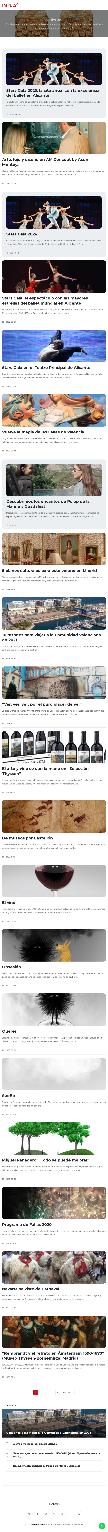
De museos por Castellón (27, 839)
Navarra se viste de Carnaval (31, 1290)
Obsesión (11, 968)
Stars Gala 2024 (22, 234)
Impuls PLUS (38, 1524)
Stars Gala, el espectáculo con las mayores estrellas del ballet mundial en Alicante (45, 301)
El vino (9, 904)
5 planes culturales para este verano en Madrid (50, 571)
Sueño (8, 1097)
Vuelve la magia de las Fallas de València (43, 432)
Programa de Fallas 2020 (27, 1226)
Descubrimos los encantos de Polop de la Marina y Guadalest (48, 505)
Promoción (54, 1504)
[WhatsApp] (102, 1526)
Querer (9, 1033)
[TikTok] (71, 1514)
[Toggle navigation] (102, 5)
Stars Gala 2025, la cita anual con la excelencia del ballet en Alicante (53, 93)
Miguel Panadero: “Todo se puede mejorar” (46, 1161)
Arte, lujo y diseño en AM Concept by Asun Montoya (46, 162)
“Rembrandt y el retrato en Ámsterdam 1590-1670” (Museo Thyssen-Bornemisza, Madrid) (54, 1358)
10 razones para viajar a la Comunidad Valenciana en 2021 (52, 639)
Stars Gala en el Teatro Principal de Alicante (47, 368)
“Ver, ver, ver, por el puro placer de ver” (42, 705)
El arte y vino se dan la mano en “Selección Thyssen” (46, 773)
